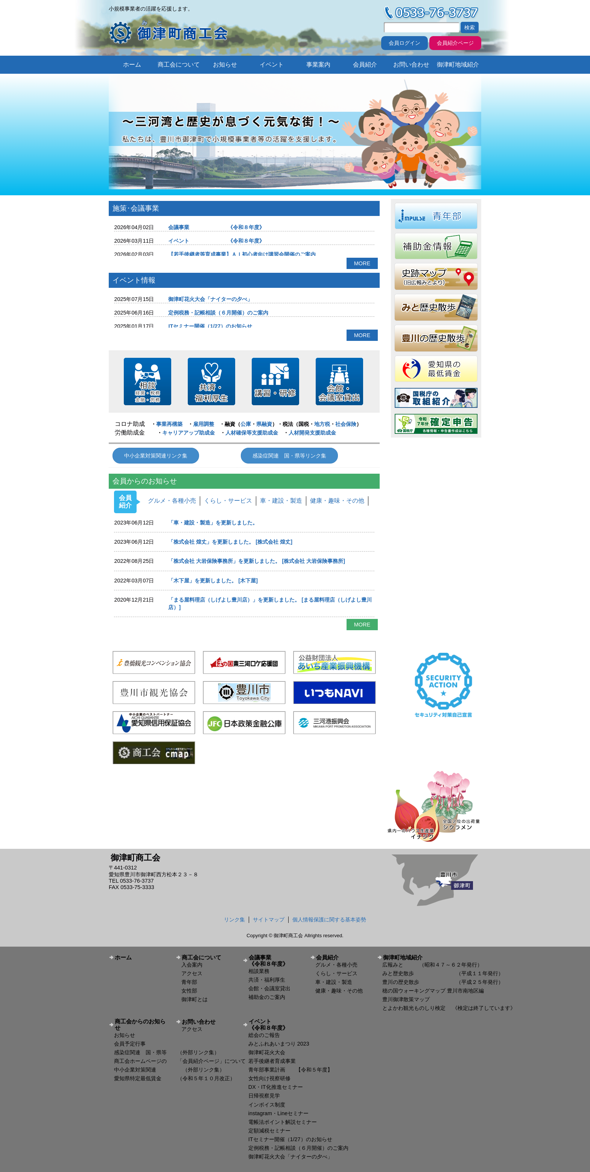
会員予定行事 (130, 1044)
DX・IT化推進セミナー (275, 1087)
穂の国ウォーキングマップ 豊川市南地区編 (433, 991)
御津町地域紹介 (458, 64)
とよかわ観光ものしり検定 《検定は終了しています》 (448, 1008)
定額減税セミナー (269, 1131)
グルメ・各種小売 (172, 500)
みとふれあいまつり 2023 (278, 1044)
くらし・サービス (228, 500)
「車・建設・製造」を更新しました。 (213, 523)
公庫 (245, 424)
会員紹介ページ (455, 43)
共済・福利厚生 (266, 980)
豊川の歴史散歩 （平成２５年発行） (442, 982)
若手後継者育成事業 (272, 1061)
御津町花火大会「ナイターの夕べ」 (210, 299)
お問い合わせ (411, 64)
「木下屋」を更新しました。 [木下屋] (213, 581)
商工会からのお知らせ (140, 1024)
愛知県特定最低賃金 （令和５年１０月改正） (174, 1078)
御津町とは (194, 999)
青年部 (189, 982)
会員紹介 (365, 64)
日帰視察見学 (264, 1096)
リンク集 (234, 920)
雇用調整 (203, 424)
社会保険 (345, 424)
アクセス (191, 973)
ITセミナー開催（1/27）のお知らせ (210, 326)
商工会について (179, 64)
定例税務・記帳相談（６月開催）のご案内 (218, 313)
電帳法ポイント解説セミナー (282, 1122)
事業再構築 (169, 424)
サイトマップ (268, 920)
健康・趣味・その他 (337, 500)
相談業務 (258, 971)
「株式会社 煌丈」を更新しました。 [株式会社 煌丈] (230, 542)
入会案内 (191, 965)
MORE (362, 263)
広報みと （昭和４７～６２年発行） (432, 965)
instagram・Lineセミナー (278, 1113)
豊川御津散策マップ (406, 999)
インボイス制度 (266, 1105)
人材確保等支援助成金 (251, 433)
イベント (272, 64)
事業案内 (318, 64)
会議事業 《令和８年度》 (216, 227)
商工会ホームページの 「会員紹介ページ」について (180, 1061)
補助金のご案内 (266, 997)
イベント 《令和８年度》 (216, 241)
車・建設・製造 (281, 500)
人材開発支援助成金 (312, 433)
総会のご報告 (264, 1035)
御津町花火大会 (266, 1052)
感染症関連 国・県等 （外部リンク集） (166, 1052)
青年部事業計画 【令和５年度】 (290, 1070)
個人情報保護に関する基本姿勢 (329, 920)
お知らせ (225, 64)
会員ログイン (404, 43)
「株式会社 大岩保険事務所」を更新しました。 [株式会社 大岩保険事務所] (256, 561)
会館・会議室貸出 (269, 988)
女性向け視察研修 (269, 1078)
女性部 (189, 991)
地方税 (322, 424)
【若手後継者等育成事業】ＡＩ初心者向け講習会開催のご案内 (242, 254)
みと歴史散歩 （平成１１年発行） (442, 973)
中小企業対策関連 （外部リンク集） (169, 1070)
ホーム (132, 64)
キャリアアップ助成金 (188, 433)
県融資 (264, 424)
